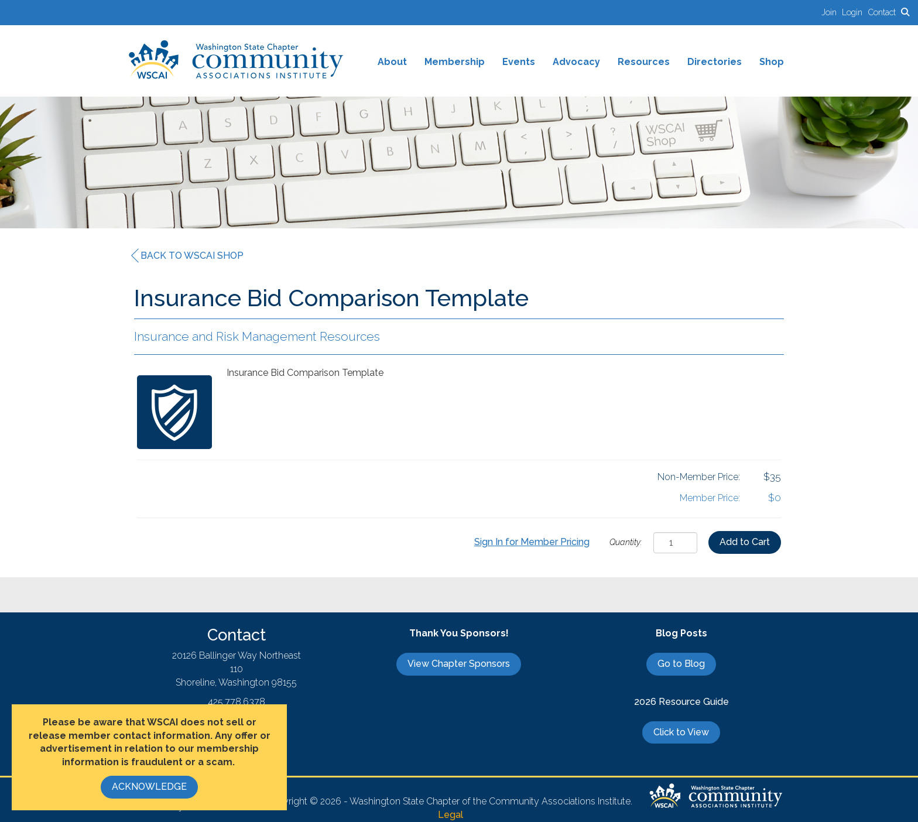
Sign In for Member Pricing (532, 541)
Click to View (681, 732)
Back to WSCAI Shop (187, 256)
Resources (644, 61)
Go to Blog (681, 663)
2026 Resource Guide (681, 701)
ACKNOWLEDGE (149, 786)
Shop (771, 61)
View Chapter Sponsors (458, 663)
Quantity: (625, 542)
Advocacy (576, 61)
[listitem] (831, 12)
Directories (714, 61)
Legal (450, 814)
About (392, 61)
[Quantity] (675, 542)
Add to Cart (745, 541)
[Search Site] (905, 12)
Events (518, 61)
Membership (454, 61)
